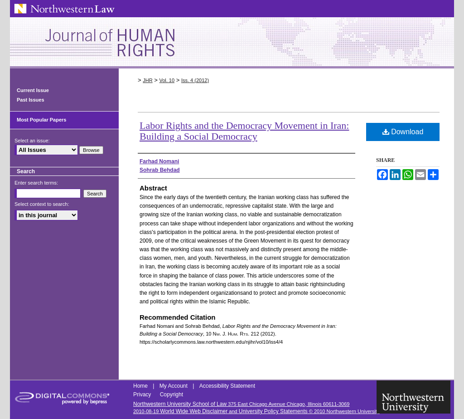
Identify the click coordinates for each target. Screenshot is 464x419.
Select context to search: (41, 204)
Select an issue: (32, 140)
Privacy (143, 394)
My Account (174, 386)
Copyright (171, 394)
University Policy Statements (273, 411)
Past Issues (30, 99)
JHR (147, 80)
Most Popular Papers (41, 119)
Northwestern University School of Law (180, 404)
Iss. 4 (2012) (195, 80)
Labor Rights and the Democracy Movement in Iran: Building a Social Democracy (244, 131)
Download (403, 132)
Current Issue (33, 90)
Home (141, 386)
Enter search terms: (36, 182)
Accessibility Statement (227, 386)
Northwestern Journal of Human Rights (232, 42)
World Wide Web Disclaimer (193, 411)
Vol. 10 (166, 80)
